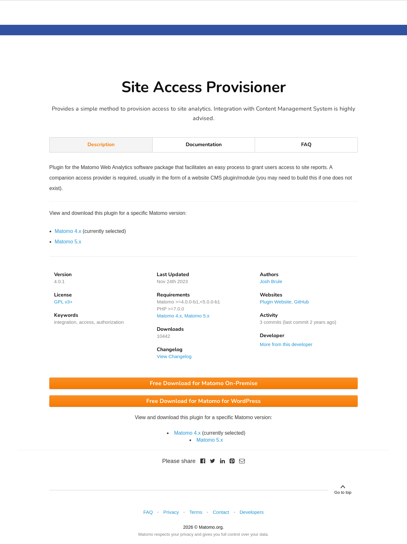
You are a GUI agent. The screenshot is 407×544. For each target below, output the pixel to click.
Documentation (204, 144)
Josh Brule (271, 281)
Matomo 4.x (68, 231)
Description (100, 144)
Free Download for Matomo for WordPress (203, 401)
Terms (195, 512)
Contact (221, 512)
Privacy (171, 512)
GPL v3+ (63, 301)
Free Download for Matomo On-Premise (204, 383)
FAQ (306, 144)
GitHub (301, 301)
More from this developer (286, 344)
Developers (252, 512)
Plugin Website (276, 301)
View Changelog (174, 356)
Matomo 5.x (68, 241)
